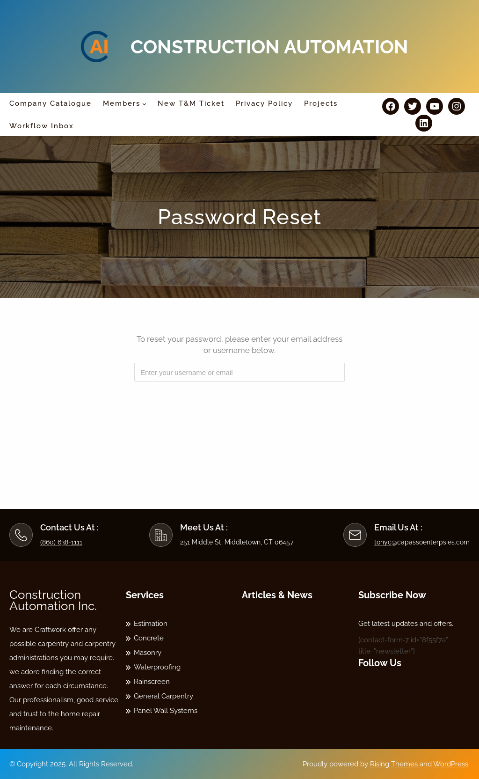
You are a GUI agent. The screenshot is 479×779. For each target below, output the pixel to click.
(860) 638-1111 (61, 542)
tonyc (383, 542)
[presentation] (240, 407)
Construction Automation (269, 47)
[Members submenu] (144, 104)
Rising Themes (394, 764)
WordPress (450, 764)
